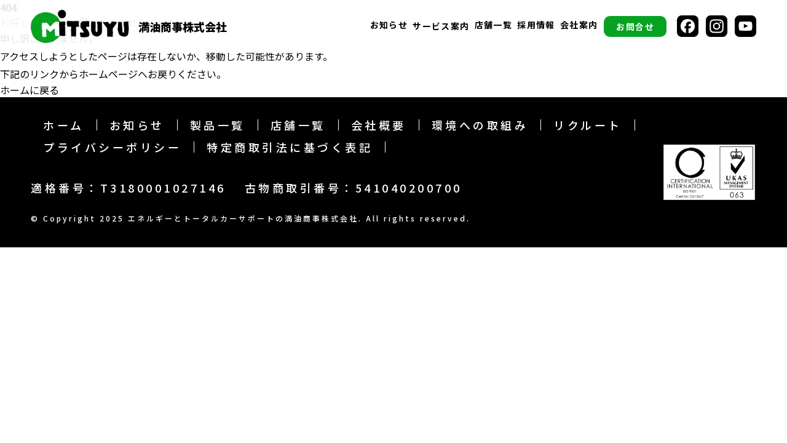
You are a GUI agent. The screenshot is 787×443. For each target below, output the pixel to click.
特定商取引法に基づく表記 (290, 147)
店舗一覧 (494, 25)
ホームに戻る (29, 89)
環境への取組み (480, 124)
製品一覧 (217, 124)
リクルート (587, 124)
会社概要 (378, 124)
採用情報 (536, 25)
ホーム (63, 124)
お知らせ (389, 25)
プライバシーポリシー (112, 147)
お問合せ (635, 26)
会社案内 (579, 25)
